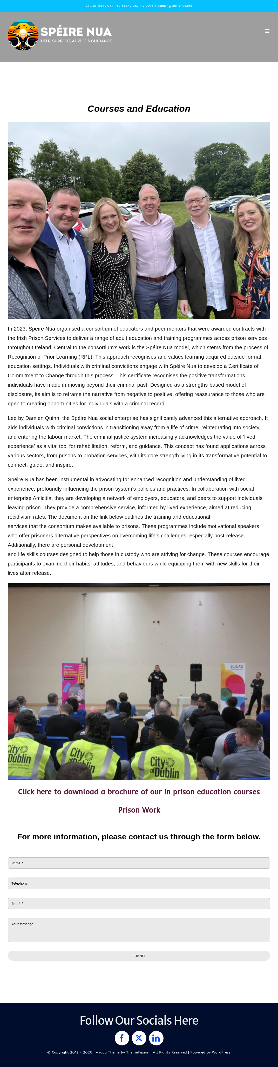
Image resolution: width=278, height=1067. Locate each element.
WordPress (221, 1052)
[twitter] (139, 1038)
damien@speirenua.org (174, 6)
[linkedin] (156, 1038)
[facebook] (122, 1038)
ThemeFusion (137, 1052)
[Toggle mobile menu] (267, 31)
